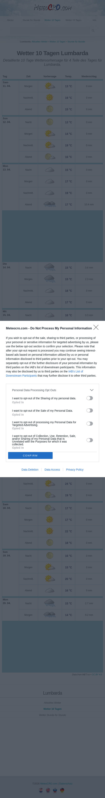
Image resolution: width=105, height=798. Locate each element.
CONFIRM (30, 455)
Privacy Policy (74, 469)
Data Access (52, 469)
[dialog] (52, 399)
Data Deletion (30, 469)
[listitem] (52, 390)
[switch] (90, 398)
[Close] (97, 328)
